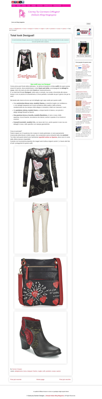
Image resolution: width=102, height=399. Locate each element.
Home (14, 5)
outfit (43, 371)
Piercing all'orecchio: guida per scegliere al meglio (86, 103)
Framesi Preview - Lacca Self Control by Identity (86, 116)
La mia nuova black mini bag (85, 127)
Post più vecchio (65, 379)
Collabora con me (48, 5)
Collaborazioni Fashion (81, 91)
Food (29, 5)
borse (25, 371)
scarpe (54, 371)
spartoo (58, 371)
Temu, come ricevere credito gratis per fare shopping (86, 66)
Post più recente (15, 379)
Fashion (24, 5)
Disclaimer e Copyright (85, 80)
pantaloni (48, 371)
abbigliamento (19, 371)
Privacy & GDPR (57, 5)
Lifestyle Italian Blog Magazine (54, 395)
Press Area (39, 5)
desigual (29, 371)
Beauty (18, 5)
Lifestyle (33, 5)
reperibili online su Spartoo (47, 137)
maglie (40, 371)
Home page (40, 379)
